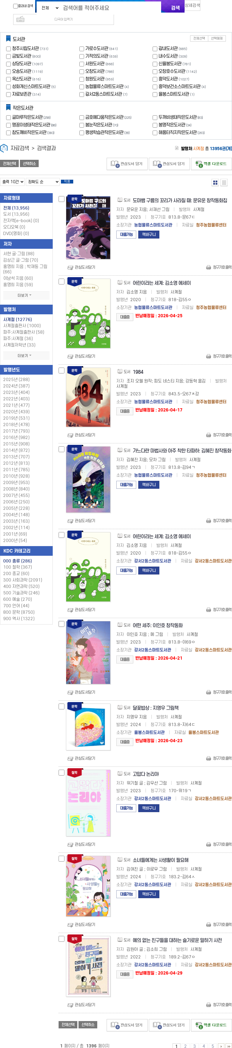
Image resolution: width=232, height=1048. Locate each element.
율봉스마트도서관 (173, 85)
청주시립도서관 (25, 39)
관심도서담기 (85, 259)
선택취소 (29, 154)
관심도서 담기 (127, 154)
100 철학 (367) (17, 559)
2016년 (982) (16, 430)
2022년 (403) (16, 391)
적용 (71, 173)
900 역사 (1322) (19, 611)
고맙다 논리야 (145, 767)
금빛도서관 (21, 46)
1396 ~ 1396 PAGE (229, 1039)
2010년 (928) (16, 468)
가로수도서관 (96, 39)
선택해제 (217, 29)
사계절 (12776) (17, 312)
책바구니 (149, 226)
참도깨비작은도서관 (34, 123)
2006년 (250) (16, 494)
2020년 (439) (16, 404)
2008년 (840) (16, 481)
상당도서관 (21, 54)
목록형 (224, 173)
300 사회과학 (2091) (22, 572)
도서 (16, 206)
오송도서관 (21, 62)
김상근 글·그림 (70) (20, 252)
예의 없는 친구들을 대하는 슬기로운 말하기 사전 (177, 933)
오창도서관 (94, 62)
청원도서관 (94, 69)
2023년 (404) (16, 385)
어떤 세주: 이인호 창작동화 (157, 618)
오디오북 (14, 219)
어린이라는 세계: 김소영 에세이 (162, 275)
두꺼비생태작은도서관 (181, 108)
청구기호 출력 (222, 259)
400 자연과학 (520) (21, 579)
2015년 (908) (16, 436)
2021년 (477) (16, 397)
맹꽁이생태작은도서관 (35, 115)
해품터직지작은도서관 (182, 123)
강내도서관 (168, 39)
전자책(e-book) (21, 213)
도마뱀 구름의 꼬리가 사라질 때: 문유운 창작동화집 (180, 193)
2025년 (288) (16, 372)
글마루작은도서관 (32, 108)
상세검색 (195, 7)
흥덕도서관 (168, 69)
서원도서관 (94, 54)
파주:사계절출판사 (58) (23, 324)
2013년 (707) (16, 449)
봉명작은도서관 (175, 115)
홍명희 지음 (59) (18, 277)
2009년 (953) (16, 475)
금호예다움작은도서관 (109, 108)
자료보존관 (21, 85)
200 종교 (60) (16, 566)
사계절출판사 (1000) (22, 318)
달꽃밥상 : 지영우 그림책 (155, 700)
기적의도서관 (96, 46)
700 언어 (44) (16, 598)
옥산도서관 (21, 69)
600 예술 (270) (17, 591)
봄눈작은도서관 (102, 115)
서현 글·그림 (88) (18, 246)
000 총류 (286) (17, 553)
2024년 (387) (16, 378)
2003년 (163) (16, 513)
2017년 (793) (16, 423)
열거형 (215, 173)
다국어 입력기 (214, 7)
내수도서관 (168, 46)
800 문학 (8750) (19, 604)
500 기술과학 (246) (21, 585)
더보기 (26, 288)
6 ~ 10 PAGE (221, 1039)
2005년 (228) (16, 500)
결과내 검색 (20, 6)
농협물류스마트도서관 (104, 77)
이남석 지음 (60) (18, 270)
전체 (16, 200)
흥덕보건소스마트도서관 (179, 77)
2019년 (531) (16, 410)
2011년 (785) (16, 462)
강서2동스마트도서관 (103, 85)
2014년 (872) (16, 442)
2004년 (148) (16, 507)
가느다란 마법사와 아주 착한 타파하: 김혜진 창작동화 (182, 443)
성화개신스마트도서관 (31, 77)
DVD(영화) (16, 226)
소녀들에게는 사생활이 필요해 (160, 853)
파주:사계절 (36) (18, 331)
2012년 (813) (16, 455)
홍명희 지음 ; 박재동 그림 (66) (25, 262)
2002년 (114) (16, 520)
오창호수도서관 (171, 62)
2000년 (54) (15, 533)
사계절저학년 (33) (19, 337)
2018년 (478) (16, 417)
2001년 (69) (15, 526)
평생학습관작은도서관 (108, 123)
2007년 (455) (16, 488)
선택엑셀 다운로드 (211, 154)
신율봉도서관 (169, 54)
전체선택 (199, 29)
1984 (138, 364)
